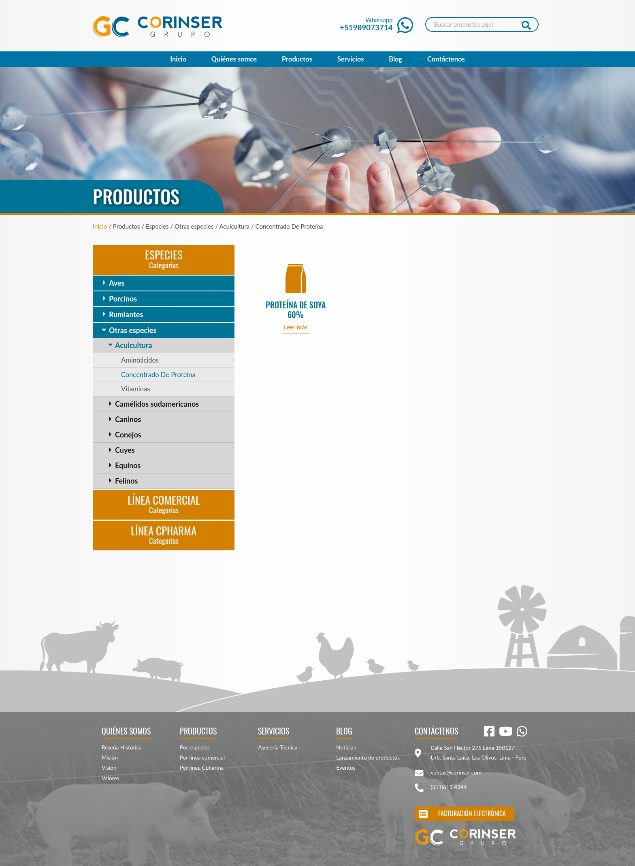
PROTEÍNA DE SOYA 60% (296, 310)
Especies (164, 258)
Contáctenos (446, 59)
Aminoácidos (140, 360)
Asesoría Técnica (277, 747)
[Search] (482, 24)
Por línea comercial (202, 757)
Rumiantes (126, 314)
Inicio (178, 59)
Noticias (346, 747)
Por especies (195, 747)
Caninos (128, 419)
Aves (116, 282)
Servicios (350, 59)
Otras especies (132, 330)
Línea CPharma (163, 534)
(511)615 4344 (449, 787)
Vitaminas (135, 389)
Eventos (345, 767)
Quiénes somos (234, 59)
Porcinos (123, 298)
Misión (110, 757)
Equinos (128, 465)
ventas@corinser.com (456, 772)
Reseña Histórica (122, 747)
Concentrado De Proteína (158, 375)
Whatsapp (376, 24)
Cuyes (125, 450)
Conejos (128, 434)
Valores (110, 778)
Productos (297, 59)
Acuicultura (133, 345)
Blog (395, 59)
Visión (109, 767)
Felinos (126, 480)
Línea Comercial (164, 504)
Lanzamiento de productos (368, 757)
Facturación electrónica (472, 813)
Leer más (296, 327)
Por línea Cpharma (202, 767)
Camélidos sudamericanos (157, 403)
